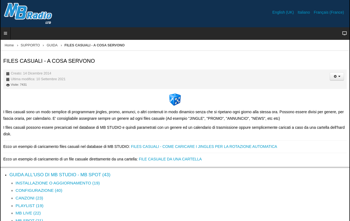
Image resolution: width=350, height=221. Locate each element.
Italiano (304, 12)
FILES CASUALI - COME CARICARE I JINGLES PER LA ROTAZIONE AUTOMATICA (204, 146)
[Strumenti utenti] (337, 76)
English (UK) (283, 12)
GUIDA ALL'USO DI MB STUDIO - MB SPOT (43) (59, 174)
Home (9, 45)
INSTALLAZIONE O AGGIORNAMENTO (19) (58, 183)
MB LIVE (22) (28, 213)
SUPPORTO (30, 45)
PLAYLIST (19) (29, 205)
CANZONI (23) (29, 198)
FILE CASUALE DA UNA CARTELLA (170, 159)
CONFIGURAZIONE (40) (39, 190)
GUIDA (52, 45)
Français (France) (329, 12)
